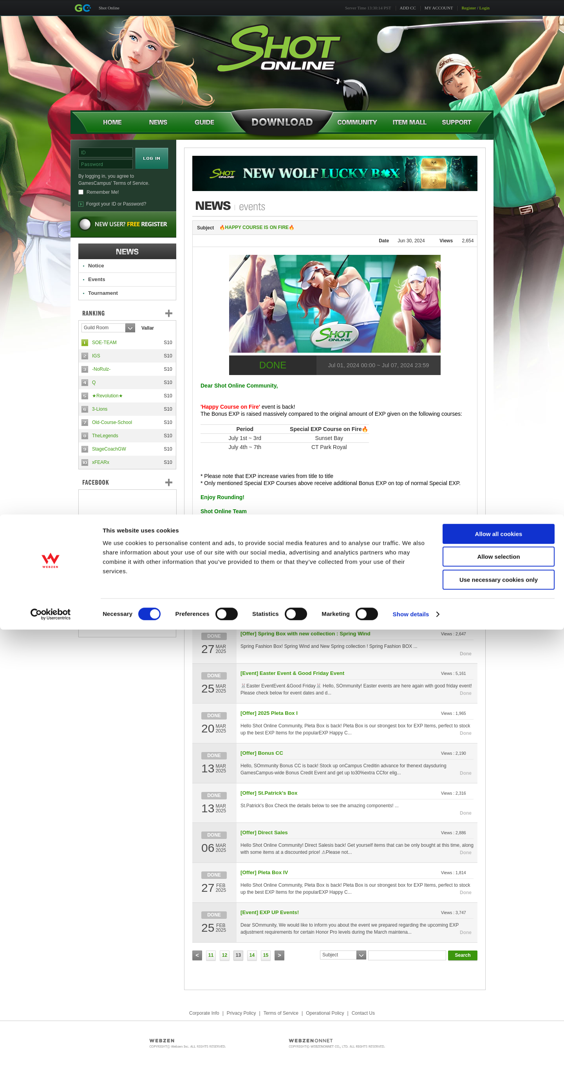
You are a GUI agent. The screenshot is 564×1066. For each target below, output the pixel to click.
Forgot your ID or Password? (116, 204)
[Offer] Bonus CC (261, 753)
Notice (96, 266)
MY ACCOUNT (439, 7)
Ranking (133, 313)
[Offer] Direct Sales (264, 554)
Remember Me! (103, 192)
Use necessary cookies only (498, 1016)
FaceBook (127, 482)
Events (96, 279)
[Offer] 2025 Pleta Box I (269, 713)
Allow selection (498, 993)
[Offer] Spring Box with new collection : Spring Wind (305, 634)
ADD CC (408, 7)
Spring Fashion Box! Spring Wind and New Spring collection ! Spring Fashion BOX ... (329, 646)
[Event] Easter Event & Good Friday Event (292, 673)
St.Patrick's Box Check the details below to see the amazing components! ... (319, 805)
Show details (411, 1050)
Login (484, 7)
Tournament (103, 293)
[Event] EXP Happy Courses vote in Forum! (293, 594)
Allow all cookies (498, 970)
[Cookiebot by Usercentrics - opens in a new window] (50, 1051)
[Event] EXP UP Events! (269, 912)
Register (468, 7)
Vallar (147, 328)
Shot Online (109, 7)
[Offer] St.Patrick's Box (268, 793)
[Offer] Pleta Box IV (264, 872)
